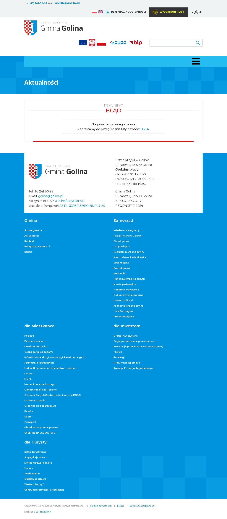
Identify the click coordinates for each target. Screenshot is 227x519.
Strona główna (33, 230)
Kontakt (29, 241)
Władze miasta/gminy (126, 230)
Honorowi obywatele (126, 289)
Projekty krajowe (124, 316)
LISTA (144, 129)
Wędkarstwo (32, 473)
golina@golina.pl (67, 3)
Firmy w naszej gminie (127, 362)
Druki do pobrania (35, 346)
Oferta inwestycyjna (126, 335)
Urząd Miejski (122, 246)
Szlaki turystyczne (35, 452)
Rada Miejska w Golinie (128, 235)
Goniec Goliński (123, 300)
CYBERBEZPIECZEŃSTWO (40, 432)
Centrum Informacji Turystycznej (44, 489)
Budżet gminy (122, 268)
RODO (28, 251)
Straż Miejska (121, 262)
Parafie (28, 411)
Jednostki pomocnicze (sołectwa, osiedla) (50, 368)
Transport (30, 422)
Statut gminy (121, 241)
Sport (27, 416)
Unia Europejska (124, 311)
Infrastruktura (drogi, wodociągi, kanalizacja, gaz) (54, 357)
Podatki (29, 335)
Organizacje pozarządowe (40, 405)
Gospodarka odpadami (38, 352)
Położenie (119, 273)
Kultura (28, 373)
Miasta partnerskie (125, 284)
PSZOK (118, 352)
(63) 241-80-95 (38, 3)
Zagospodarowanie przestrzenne (134, 341)
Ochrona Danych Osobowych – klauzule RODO (52, 395)
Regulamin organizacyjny (129, 251)
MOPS (28, 378)
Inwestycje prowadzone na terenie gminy (138, 346)
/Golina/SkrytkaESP (69, 201)
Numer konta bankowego (39, 384)
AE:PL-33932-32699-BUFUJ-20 (82, 206)
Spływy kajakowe (34, 457)
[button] (195, 61)
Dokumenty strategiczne (128, 295)
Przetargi (119, 357)
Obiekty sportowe (35, 479)
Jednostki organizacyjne (128, 305)
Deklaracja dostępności (128, 11)
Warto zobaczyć (34, 484)
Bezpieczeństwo (34, 341)
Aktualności (31, 235)
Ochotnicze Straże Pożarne (40, 389)
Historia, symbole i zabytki (129, 278)
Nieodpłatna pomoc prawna (41, 427)
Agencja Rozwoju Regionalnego (133, 368)
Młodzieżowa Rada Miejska (130, 257)
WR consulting (43, 511)
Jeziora (28, 468)
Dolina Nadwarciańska (38, 462)
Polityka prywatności (37, 246)
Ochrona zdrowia (34, 400)
